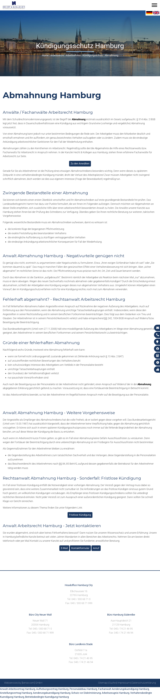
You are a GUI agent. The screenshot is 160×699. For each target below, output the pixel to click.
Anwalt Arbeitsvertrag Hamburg (17, 688)
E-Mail (64, 548)
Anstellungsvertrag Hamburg (16, 692)
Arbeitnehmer (73, 55)
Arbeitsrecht (57, 55)
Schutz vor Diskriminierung (86, 692)
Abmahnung (111, 55)
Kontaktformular (80, 548)
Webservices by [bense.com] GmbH (23, 682)
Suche (112, 682)
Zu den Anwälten (80, 163)
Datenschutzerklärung (144, 682)
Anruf (96, 548)
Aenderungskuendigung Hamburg (51, 692)
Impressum (123, 682)
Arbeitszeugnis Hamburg (115, 692)
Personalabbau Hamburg (83, 688)
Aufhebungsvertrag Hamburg (52, 688)
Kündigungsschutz (93, 55)
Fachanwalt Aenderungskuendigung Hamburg (123, 688)
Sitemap (102, 682)
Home (45, 55)
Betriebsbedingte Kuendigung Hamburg (47, 696)
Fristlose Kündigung (80, 514)
